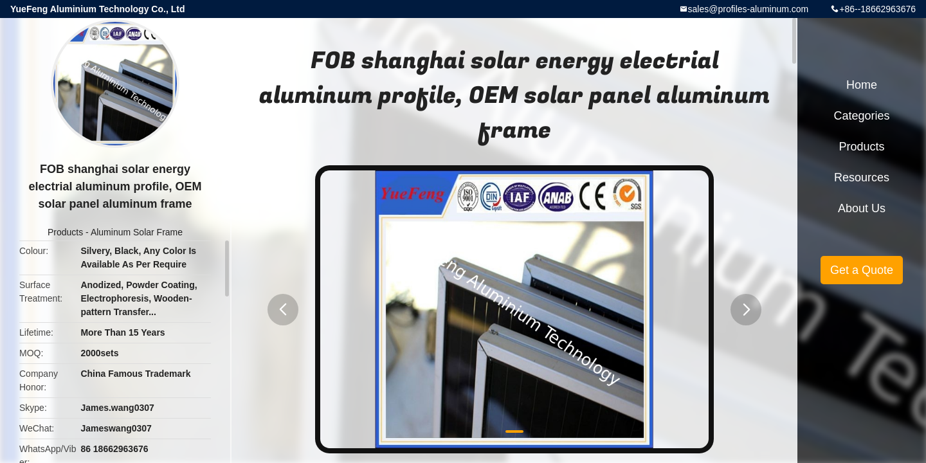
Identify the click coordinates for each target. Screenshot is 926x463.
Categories (861, 115)
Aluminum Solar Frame (137, 232)
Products (65, 232)
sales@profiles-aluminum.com (748, 9)
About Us (861, 208)
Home (861, 84)
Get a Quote (861, 270)
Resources (861, 177)
